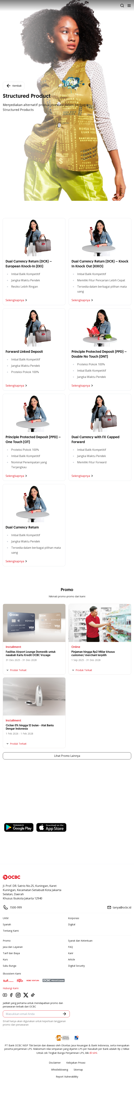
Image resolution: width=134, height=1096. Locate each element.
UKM (5, 918)
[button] (64, 1014)
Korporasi (73, 918)
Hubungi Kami (10, 988)
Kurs (5, 959)
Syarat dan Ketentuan (80, 940)
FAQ (70, 947)
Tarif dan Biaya (11, 953)
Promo (7, 940)
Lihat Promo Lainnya (67, 756)
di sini (93, 1053)
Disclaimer (55, 1062)
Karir (70, 953)
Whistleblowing (59, 1069)
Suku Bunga (9, 965)
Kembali (13, 86)
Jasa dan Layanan (13, 947)
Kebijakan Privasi (75, 1062)
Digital (71, 924)
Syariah (7, 924)
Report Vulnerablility (67, 1076)
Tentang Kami (11, 930)
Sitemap (78, 1069)
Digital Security (76, 965)
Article (71, 959)
